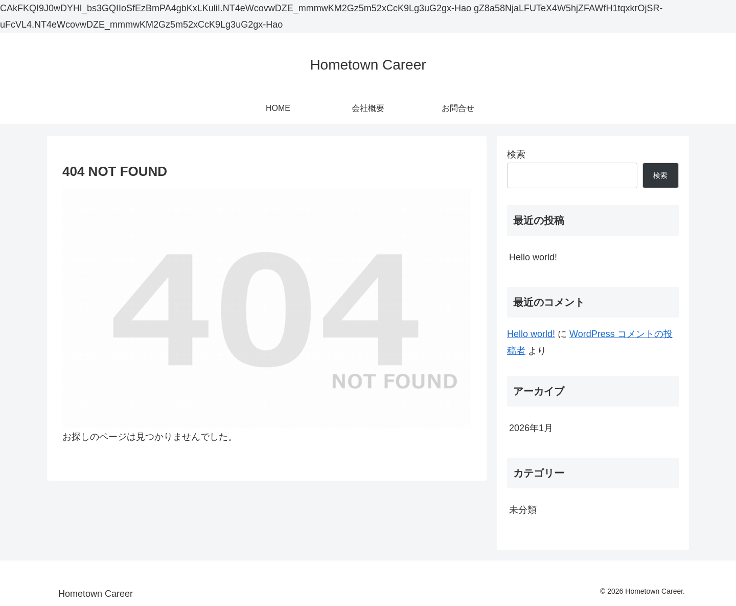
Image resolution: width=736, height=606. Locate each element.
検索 (516, 154)
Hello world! (533, 257)
